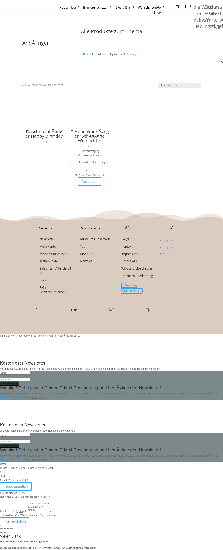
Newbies (86, 261)
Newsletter (47, 239)
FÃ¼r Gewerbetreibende (53, 289)
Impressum (129, 254)
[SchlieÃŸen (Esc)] (11, 528)
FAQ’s (125, 239)
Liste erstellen (15, 521)
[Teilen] (8, 528)
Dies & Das (123, 7)
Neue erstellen (16, 486)
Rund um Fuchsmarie (95, 239)
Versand (45, 280)
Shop (157, 12)
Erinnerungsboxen (95, 7)
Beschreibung (13, 511)
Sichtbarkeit (6, 515)
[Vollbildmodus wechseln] (4, 528)
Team (84, 246)
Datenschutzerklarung (137, 276)
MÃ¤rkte (86, 254)
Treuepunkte (49, 261)
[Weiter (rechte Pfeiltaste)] (4, 532)
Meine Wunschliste (53, 254)
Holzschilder (67, 7)
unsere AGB (129, 261)
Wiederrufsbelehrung (136, 268)
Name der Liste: (9, 496)
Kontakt (126, 246)
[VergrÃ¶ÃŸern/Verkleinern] (1, 528)
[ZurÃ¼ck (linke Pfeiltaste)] (1, 532)
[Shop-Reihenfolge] (179, 85)
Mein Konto (48, 246)
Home (86, 54)
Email (90, 170)
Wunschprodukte (149, 7)
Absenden (90, 181)
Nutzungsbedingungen (12, 397)
